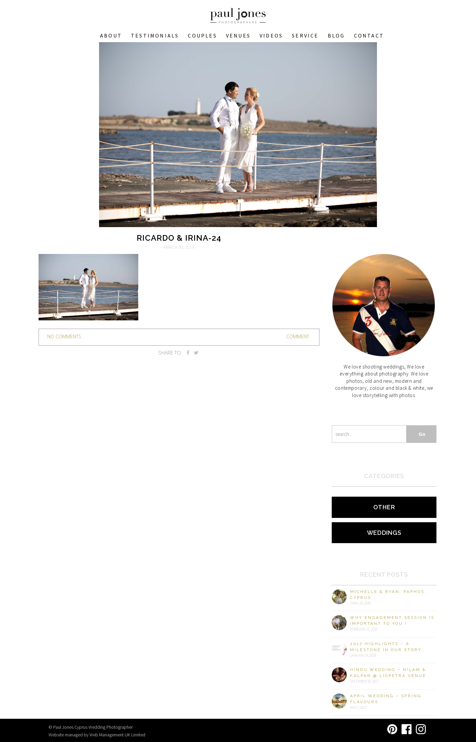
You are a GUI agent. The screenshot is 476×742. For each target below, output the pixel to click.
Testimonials (155, 35)
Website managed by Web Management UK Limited (97, 735)
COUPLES (202, 35)
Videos (271, 35)
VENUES (238, 35)
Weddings (384, 532)
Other (384, 507)
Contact (369, 35)
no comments (64, 336)
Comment (297, 336)
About (111, 35)
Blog (336, 35)
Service (305, 35)
